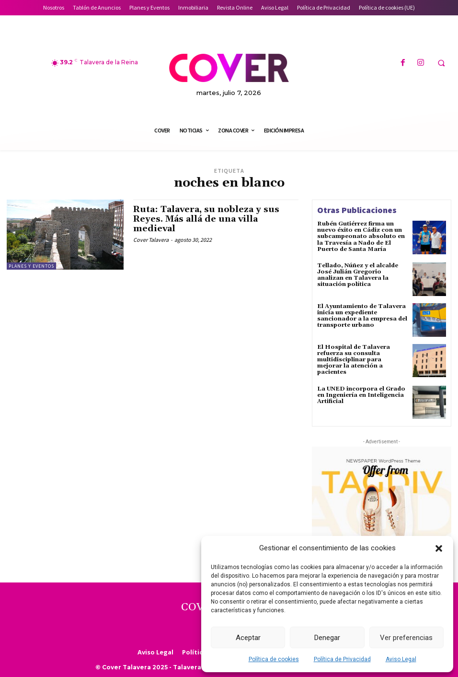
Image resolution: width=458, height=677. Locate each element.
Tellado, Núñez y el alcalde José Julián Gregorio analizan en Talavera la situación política (357, 275)
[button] (439, 548)
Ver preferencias (406, 637)
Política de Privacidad (342, 659)
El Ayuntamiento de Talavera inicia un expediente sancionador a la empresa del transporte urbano (362, 316)
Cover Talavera (151, 239)
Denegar (327, 637)
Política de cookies (274, 659)
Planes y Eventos (31, 266)
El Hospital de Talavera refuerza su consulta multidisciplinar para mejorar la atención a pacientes (353, 360)
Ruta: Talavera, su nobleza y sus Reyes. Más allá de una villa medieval (206, 219)
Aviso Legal (401, 659)
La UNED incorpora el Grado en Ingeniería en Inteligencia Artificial (361, 395)
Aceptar (248, 637)
